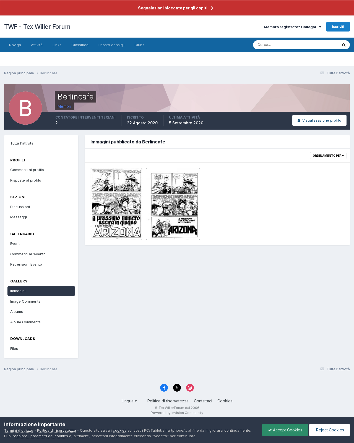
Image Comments (25, 301)
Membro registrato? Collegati (292, 27)
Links (57, 45)
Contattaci (203, 401)
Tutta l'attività (21, 143)
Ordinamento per (328, 155)
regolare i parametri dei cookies (40, 436)
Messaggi (18, 217)
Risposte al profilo (25, 180)
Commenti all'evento (28, 254)
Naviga (15, 45)
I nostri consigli (111, 45)
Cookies (225, 401)
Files (14, 348)
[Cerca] (277, 44)
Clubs (139, 45)
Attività (37, 45)
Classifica (79, 45)
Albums (16, 311)
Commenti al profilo (27, 169)
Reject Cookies (329, 430)
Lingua (129, 401)
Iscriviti (338, 26)
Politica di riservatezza (168, 401)
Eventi (15, 243)
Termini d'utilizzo (18, 430)
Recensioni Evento (26, 264)
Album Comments (25, 322)
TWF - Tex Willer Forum (37, 26)
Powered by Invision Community (177, 413)
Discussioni (20, 207)
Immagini (17, 291)
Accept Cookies (285, 430)
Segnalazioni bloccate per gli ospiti (172, 8)
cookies (119, 430)
